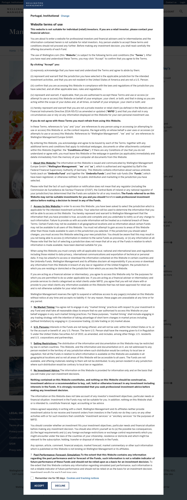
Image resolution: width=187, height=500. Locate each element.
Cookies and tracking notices (83, 478)
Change (65, 16)
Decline (60, 485)
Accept (39, 485)
